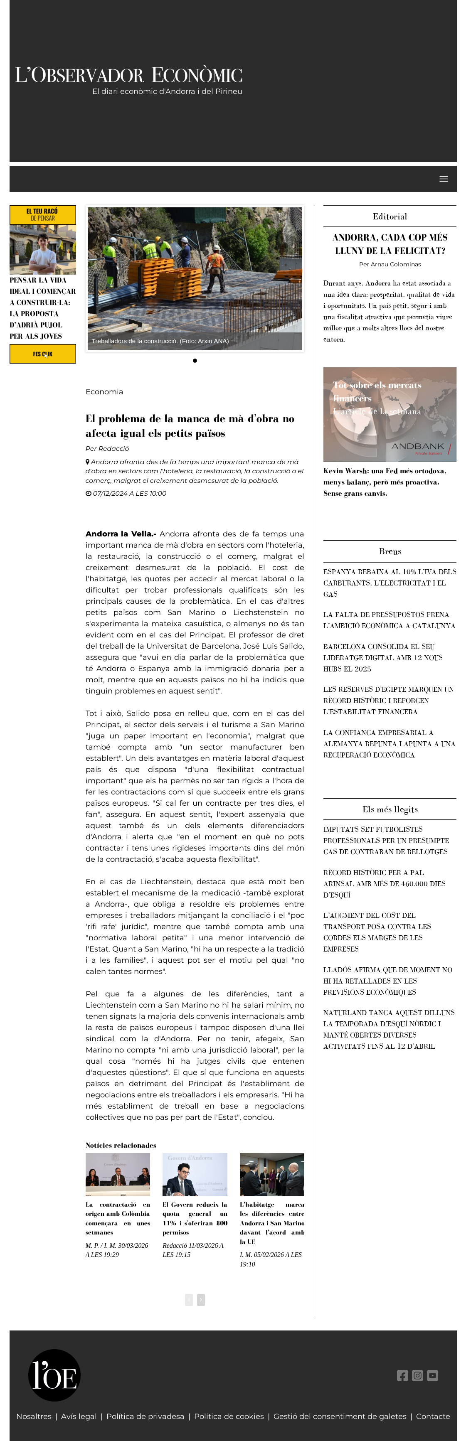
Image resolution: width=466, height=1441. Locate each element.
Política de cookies (229, 1416)
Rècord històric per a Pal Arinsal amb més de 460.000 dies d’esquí (384, 883)
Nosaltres (34, 1416)
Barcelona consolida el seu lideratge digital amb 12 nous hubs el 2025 (383, 657)
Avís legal (79, 1416)
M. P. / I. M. (101, 1245)
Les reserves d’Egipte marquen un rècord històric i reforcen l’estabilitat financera (388, 700)
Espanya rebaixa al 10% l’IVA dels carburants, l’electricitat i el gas (389, 583)
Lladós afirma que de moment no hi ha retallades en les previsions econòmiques (387, 981)
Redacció (114, 448)
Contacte (433, 1416)
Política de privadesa (145, 1416)
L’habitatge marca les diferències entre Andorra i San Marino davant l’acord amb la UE (272, 1223)
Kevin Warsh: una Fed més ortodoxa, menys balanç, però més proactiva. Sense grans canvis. (384, 482)
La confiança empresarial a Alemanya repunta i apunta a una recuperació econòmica (389, 743)
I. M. (246, 1254)
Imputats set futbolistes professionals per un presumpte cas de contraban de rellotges (386, 840)
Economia (104, 391)
